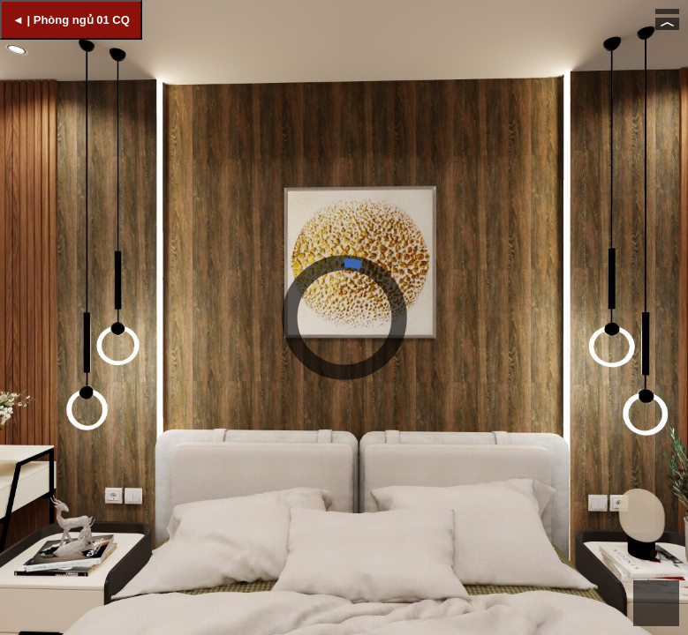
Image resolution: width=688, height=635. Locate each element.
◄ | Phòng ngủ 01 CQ (71, 19)
